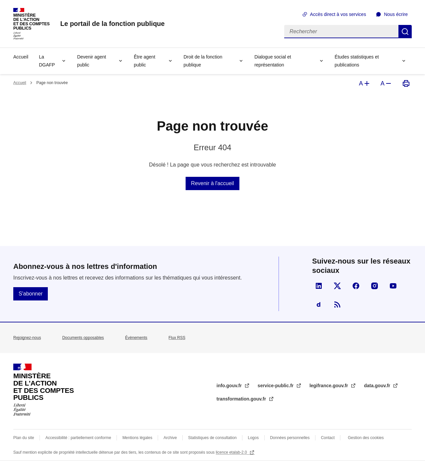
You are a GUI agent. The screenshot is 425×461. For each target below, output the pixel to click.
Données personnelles (289, 437)
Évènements (136, 337)
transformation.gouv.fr (241, 399)
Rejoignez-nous (27, 337)
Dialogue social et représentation (272, 60)
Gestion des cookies (366, 437)
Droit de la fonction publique (203, 60)
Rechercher (405, 31)
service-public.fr (276, 385)
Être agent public (144, 60)
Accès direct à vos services (338, 14)
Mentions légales (137, 437)
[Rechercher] (341, 31)
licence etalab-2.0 (232, 452)
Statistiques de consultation (212, 437)
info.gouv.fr (229, 385)
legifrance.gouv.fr (329, 385)
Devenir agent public (91, 60)
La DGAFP (47, 60)
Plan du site (23, 437)
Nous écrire (396, 14)
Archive (170, 437)
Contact (327, 437)
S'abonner (30, 293)
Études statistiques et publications (357, 60)
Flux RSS (177, 337)
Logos (253, 437)
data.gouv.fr (377, 385)
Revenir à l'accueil (212, 183)
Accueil (20, 56)
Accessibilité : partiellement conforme (78, 437)
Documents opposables (83, 337)
